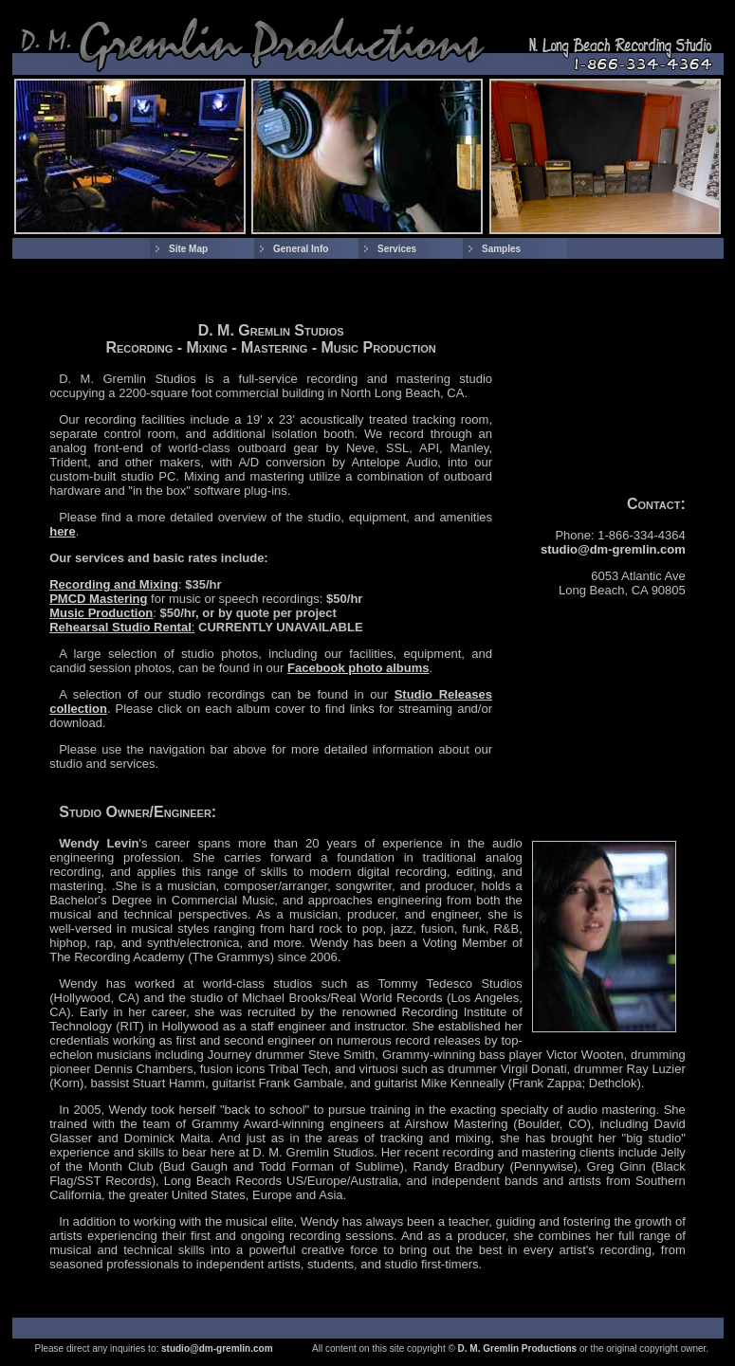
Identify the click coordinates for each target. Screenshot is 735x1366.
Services (396, 249)
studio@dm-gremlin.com (613, 549)
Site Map (188, 249)
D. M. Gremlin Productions (518, 1348)
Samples (501, 249)
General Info (300, 249)
